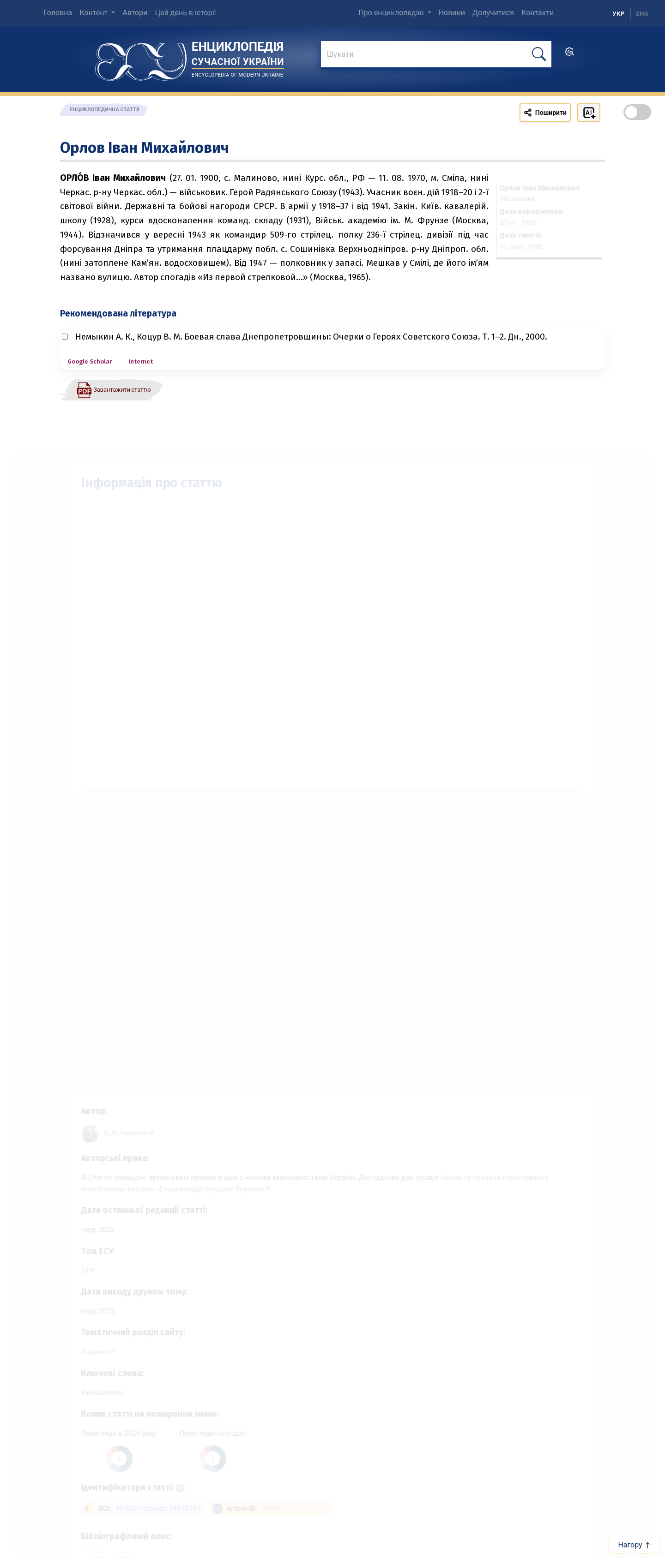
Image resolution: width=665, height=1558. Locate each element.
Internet (140, 361)
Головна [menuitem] (57, 12)
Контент (94, 12)
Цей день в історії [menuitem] (185, 12)
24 (73, 1265)
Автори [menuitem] (134, 12)
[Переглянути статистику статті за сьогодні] (207, 1462)
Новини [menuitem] (452, 12)
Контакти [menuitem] (537, 12)
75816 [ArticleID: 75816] (268, 1514)
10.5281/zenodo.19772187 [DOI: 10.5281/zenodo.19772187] (149, 1514)
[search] (569, 54)
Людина (83, 1350)
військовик (93, 1393)
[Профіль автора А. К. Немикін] (119, 1121)
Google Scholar (89, 361)
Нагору (634, 1544)
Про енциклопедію (391, 12)
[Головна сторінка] (141, 58)
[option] (642, 13)
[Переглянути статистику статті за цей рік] (109, 1462)
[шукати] (538, 54)
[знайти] (436, 55)
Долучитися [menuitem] (493, 12)
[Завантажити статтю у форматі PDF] (113, 389)
